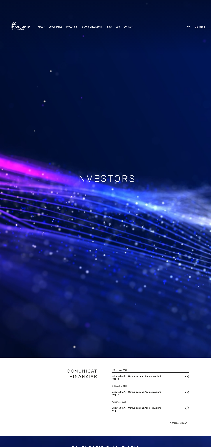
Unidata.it (200, 27)
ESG (118, 27)
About (41, 27)
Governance (55, 27)
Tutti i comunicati (178, 423)
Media (109, 27)
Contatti (128, 27)
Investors (72, 27)
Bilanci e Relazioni (92, 27)
